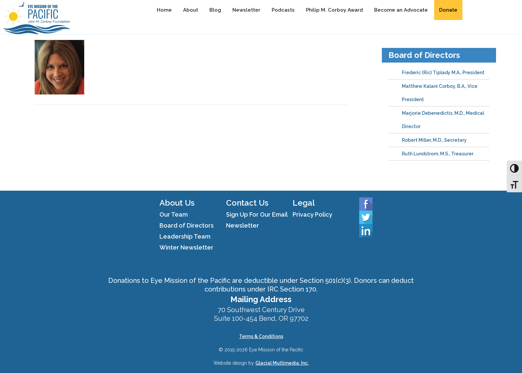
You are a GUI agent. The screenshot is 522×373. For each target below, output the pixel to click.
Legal (304, 203)
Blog (215, 10)
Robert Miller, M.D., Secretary (434, 140)
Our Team (173, 214)
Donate (448, 10)
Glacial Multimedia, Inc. (282, 363)
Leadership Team (184, 236)
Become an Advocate (401, 10)
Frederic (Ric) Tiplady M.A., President (443, 72)
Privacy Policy (312, 214)
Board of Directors (424, 55)
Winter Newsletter (186, 247)
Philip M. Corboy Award (334, 10)
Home (164, 10)
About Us (176, 203)
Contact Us (247, 203)
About (190, 10)
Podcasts (283, 10)
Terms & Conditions (261, 336)
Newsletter (246, 10)
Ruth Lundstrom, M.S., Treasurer (437, 153)
